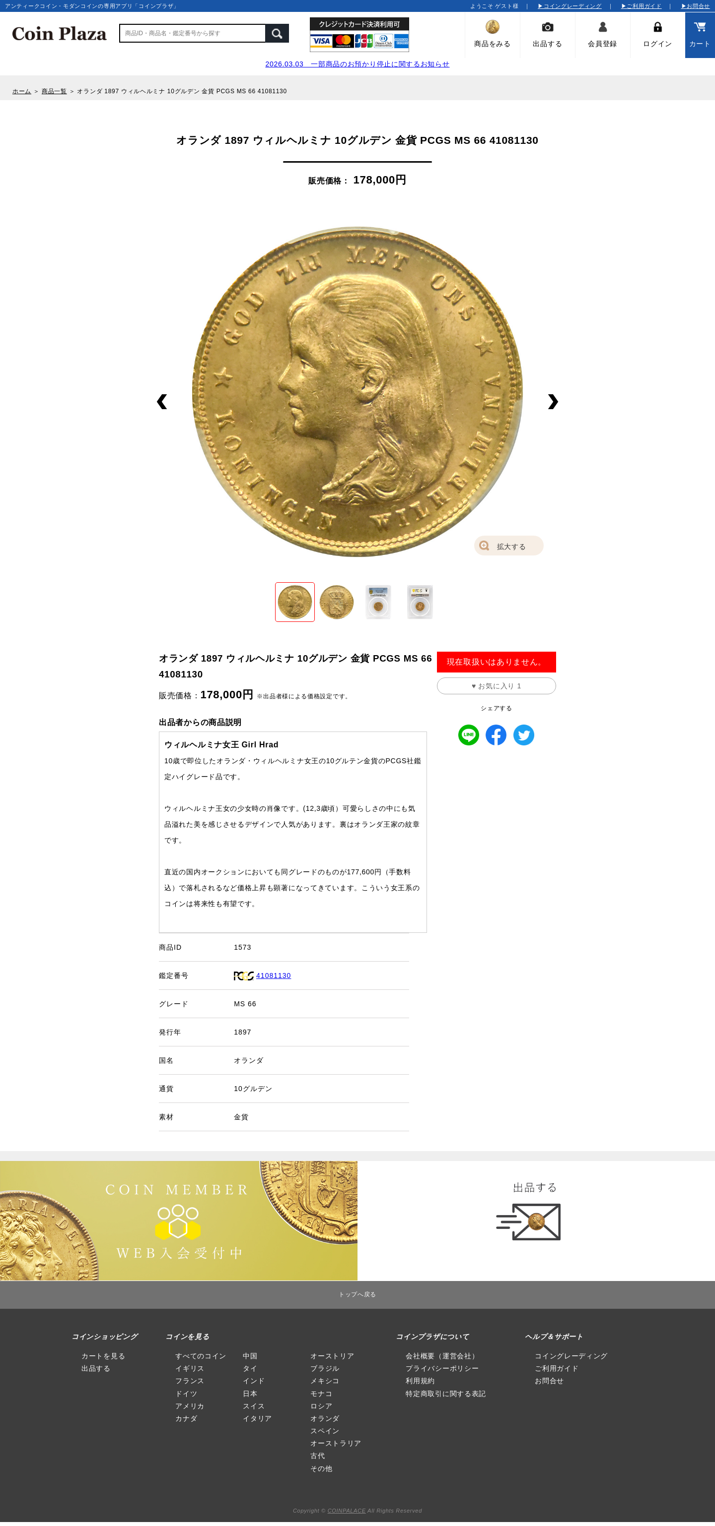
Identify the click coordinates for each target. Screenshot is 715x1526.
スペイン (325, 1431)
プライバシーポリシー (442, 1368)
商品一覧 (54, 91)
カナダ (186, 1418)
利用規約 (420, 1381)
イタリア (257, 1418)
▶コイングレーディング (570, 6)
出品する (96, 1368)
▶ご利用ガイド (641, 6)
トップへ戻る (357, 1294)
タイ (250, 1368)
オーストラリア (335, 1443)
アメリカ (190, 1406)
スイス (254, 1406)
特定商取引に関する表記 (446, 1394)
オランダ (325, 1418)
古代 (317, 1456)
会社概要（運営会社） (442, 1356)
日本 (250, 1394)
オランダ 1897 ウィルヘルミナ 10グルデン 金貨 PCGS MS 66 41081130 (181, 91)
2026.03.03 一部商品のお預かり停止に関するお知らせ (357, 64)
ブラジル (325, 1368)
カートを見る (103, 1356)
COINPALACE (347, 1511)
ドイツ (186, 1394)
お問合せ (549, 1381)
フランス (190, 1381)
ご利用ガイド (556, 1368)
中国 (250, 1356)
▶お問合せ (696, 6)
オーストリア (332, 1356)
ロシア (321, 1406)
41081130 (273, 975)
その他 (321, 1468)
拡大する (511, 546)
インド (254, 1381)
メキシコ (325, 1381)
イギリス (190, 1368)
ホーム (21, 91)
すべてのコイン (200, 1356)
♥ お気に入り (496, 686)
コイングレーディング (571, 1356)
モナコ (321, 1394)
